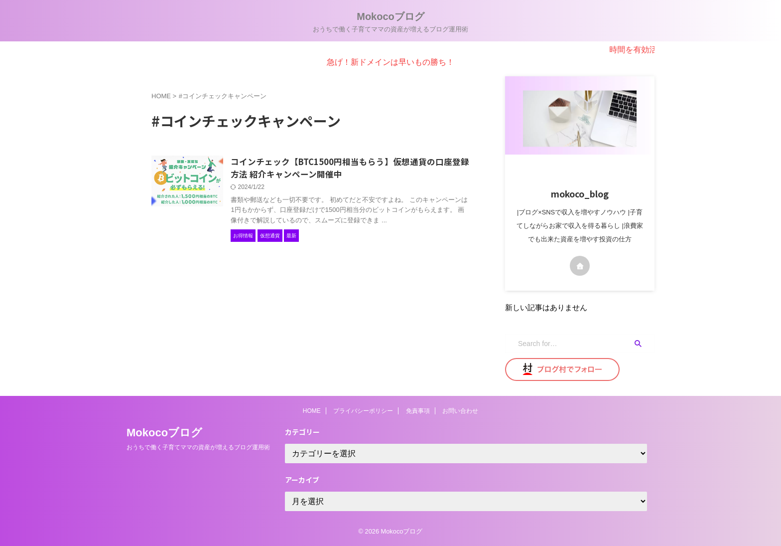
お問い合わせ (460, 410)
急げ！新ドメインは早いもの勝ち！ (390, 62)
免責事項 (418, 410)
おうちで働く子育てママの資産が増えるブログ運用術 (198, 447)
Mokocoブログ (390, 16)
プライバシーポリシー (363, 410)
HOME (312, 410)
